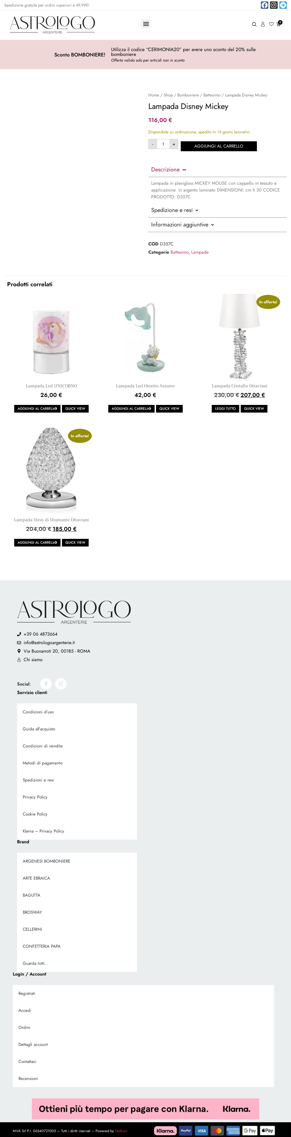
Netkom (121, 1128)
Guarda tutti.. (35, 961)
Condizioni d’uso (38, 710)
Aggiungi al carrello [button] (37, 406)
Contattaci (27, 1059)
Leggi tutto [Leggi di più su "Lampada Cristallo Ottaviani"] (225, 406)
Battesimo (212, 95)
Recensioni (28, 1076)
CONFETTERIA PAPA (42, 944)
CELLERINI (32, 927)
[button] (146, 23)
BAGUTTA (31, 893)
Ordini (24, 1025)
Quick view (75, 406)
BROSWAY (32, 910)
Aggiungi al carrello (220, 144)
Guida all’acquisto (39, 727)
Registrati (26, 991)
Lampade (200, 250)
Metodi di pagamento (43, 761)
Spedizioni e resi (38, 778)
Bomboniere (188, 95)
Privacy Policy (35, 795)
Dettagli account (33, 1042)
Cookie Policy (35, 812)
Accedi (24, 1008)
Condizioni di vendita (43, 744)
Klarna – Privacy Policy (43, 829)
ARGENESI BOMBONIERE (46, 859)
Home (153, 95)
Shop (168, 95)
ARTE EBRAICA (36, 876)
